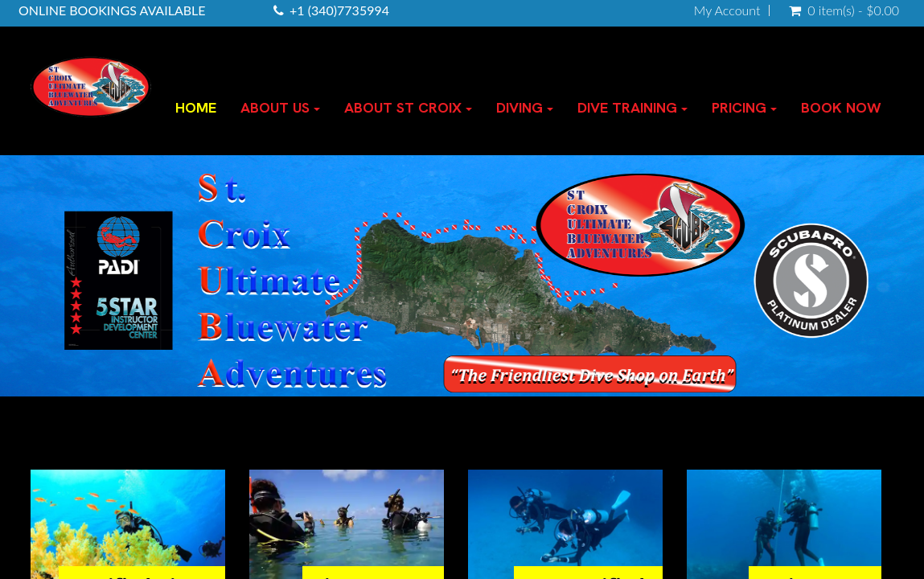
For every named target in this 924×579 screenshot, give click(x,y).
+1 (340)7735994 (339, 10)
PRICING (744, 107)
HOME (195, 107)
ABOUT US (280, 107)
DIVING (524, 107)
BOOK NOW (841, 107)
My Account (727, 10)
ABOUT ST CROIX (408, 107)
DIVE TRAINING (632, 107)
